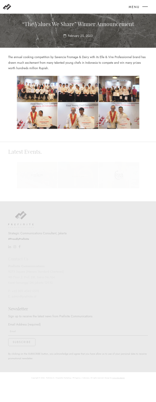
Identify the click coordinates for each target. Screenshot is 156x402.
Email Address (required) (78, 341)
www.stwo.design (118, 397)
